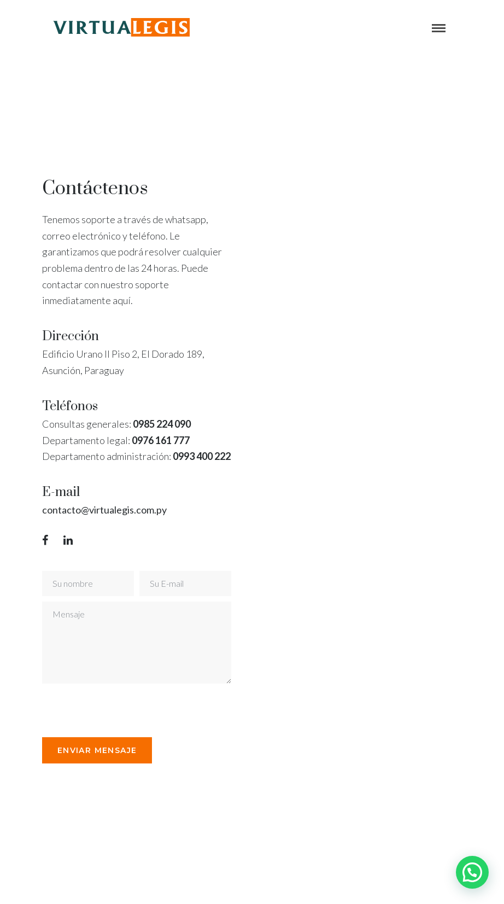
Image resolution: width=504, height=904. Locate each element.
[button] (472, 872)
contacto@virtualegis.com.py (104, 510)
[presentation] (125, 710)
